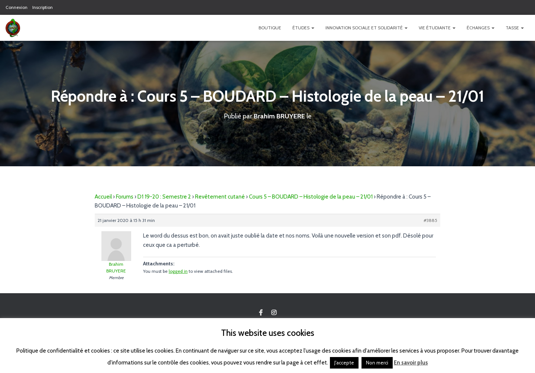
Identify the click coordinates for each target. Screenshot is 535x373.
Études (303, 27)
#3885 (430, 220)
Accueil (103, 196)
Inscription (42, 7)
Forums (124, 196)
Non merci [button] (377, 363)
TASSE (515, 27)
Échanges (481, 27)
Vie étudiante (437, 27)
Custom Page (260, 312)
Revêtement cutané (220, 196)
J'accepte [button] (344, 363)
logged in (178, 271)
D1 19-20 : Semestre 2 (164, 196)
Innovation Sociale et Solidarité (366, 27)
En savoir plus (411, 362)
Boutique (270, 27)
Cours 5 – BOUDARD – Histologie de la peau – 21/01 (311, 196)
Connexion (16, 7)
